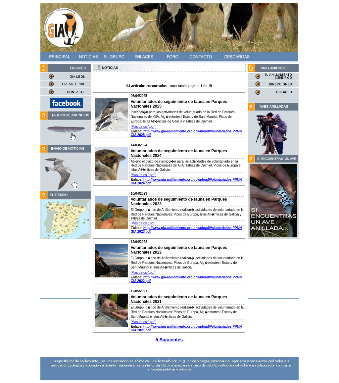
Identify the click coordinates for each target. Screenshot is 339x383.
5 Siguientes (169, 339)
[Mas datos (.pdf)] (144, 126)
